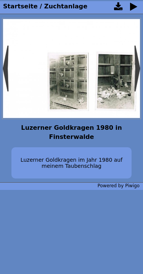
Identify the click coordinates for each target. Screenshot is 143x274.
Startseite (20, 6)
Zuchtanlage (65, 6)
